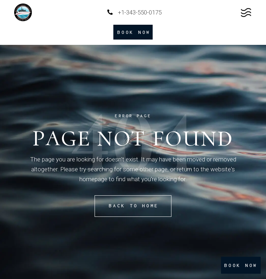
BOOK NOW (240, 265)
